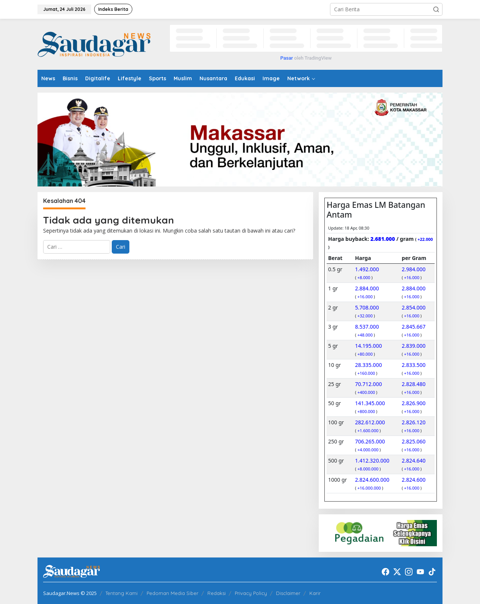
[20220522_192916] (380, 532)
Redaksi (216, 593)
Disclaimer (288, 593)
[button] (436, 9)
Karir (315, 593)
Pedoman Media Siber (172, 593)
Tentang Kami (121, 593)
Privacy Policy (251, 593)
